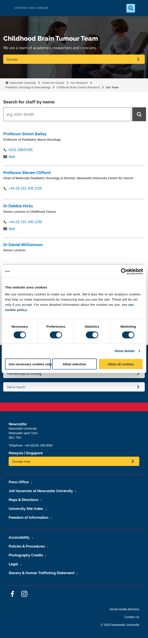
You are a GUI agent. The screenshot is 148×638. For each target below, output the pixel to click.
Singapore (34, 453)
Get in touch (16, 386)
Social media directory (124, 609)
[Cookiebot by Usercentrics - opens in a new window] (124, 271)
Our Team (112, 87)
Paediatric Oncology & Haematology (28, 87)
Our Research (79, 82)
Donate (12, 59)
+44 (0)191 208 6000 (38, 445)
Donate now (21, 461)
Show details (125, 351)
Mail (12, 157)
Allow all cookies (121, 364)
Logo (7, 8)
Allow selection (74, 364)
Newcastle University (22, 82)
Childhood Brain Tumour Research (78, 87)
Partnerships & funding (24, 373)
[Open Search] (130, 8)
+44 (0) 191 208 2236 (25, 222)
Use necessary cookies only (30, 364)
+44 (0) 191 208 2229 (25, 188)
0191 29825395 (21, 150)
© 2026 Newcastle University (120, 625)
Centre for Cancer (53, 82)
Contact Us (131, 617)
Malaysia (16, 453)
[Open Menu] (141, 8)
